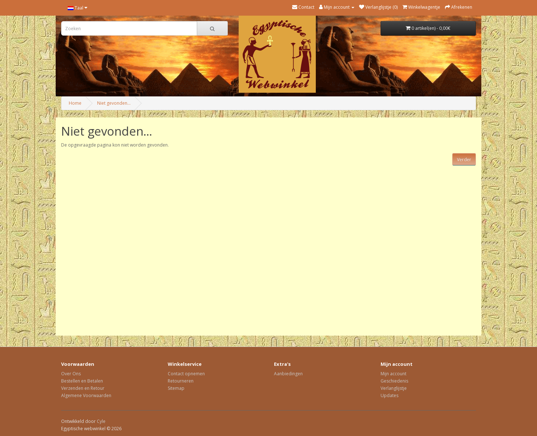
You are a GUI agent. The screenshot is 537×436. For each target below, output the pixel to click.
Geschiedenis (394, 381)
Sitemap (176, 388)
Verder (464, 159)
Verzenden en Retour (82, 388)
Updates (389, 395)
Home (75, 103)
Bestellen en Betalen (82, 381)
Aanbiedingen (288, 374)
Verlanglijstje (394, 388)
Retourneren (181, 381)
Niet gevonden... (114, 103)
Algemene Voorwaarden (86, 395)
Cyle (101, 421)
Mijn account (393, 374)
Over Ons (71, 374)
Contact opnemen (186, 374)
